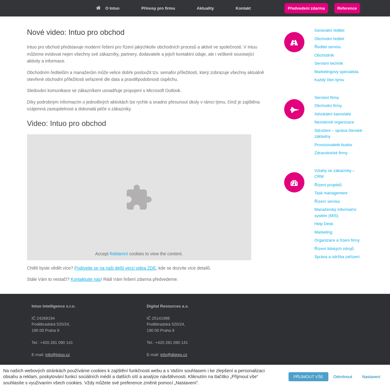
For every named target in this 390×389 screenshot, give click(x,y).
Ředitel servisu (327, 46)
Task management (330, 193)
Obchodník (324, 55)
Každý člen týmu (329, 79)
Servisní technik (328, 63)
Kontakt (243, 8)
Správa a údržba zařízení (336, 256)
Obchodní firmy (328, 105)
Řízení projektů (327, 185)
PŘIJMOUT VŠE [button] (308, 376)
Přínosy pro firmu (158, 8)
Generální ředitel (329, 30)
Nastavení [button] (371, 376)
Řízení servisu (327, 201)
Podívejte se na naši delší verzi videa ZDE (115, 268)
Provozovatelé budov (333, 144)
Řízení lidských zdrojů (334, 248)
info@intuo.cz (57, 354)
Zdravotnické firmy (330, 153)
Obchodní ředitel (329, 38)
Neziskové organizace (334, 122)
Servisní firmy (326, 97)
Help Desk (323, 223)
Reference (347, 8)
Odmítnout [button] (342, 376)
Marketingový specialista (336, 71)
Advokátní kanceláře (332, 114)
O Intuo (108, 8)
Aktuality (205, 8)
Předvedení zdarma (306, 8)
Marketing (323, 232)
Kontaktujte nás (86, 279)
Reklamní (119, 253)
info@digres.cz (173, 354)
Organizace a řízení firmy (336, 240)
